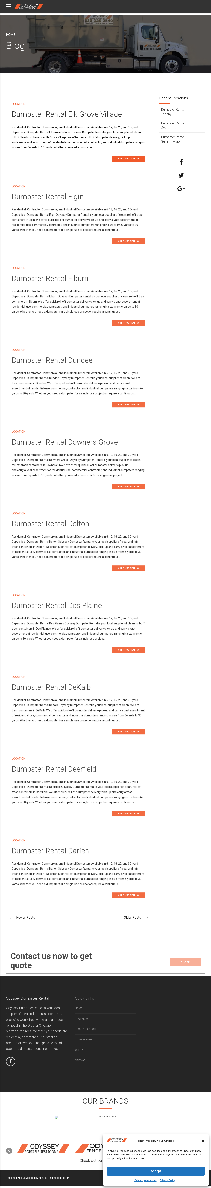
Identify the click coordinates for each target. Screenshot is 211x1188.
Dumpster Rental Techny (173, 112)
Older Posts (132, 920)
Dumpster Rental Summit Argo (173, 139)
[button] (203, 1141)
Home (10, 35)
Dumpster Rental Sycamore (173, 125)
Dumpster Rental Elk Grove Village (67, 114)
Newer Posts (25, 920)
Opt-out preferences (145, 1180)
